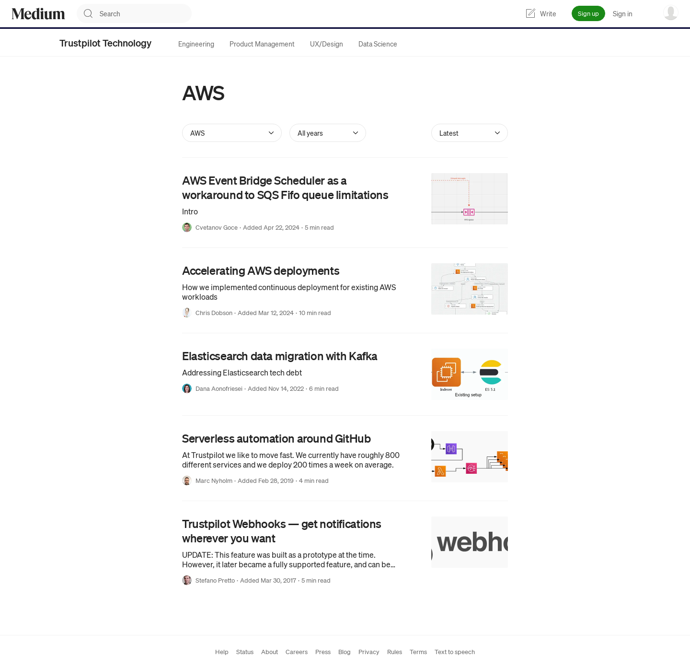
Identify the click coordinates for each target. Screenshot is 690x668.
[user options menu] (670, 12)
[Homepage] (38, 14)
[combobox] (146, 13)
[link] (345, 202)
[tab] (196, 43)
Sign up (588, 13)
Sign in (622, 13)
